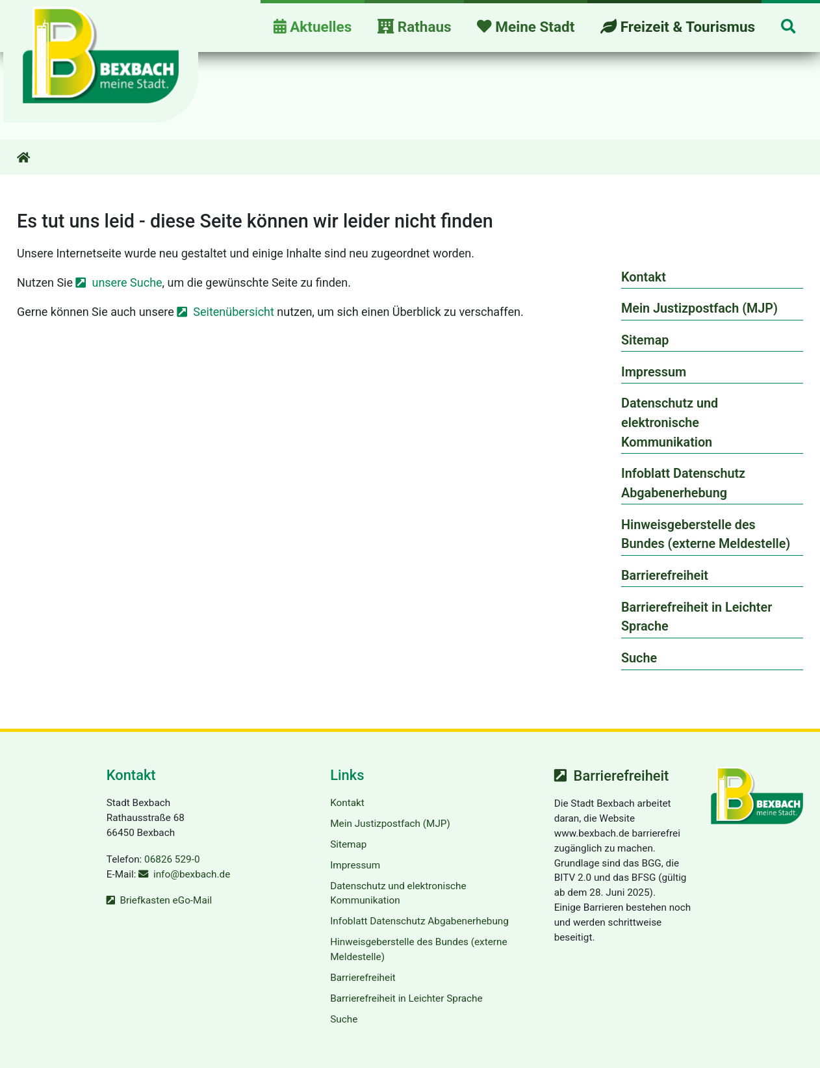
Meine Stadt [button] (525, 26)
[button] (788, 28)
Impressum (653, 372)
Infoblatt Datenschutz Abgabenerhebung (683, 483)
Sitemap (645, 340)
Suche (639, 658)
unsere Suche (127, 282)
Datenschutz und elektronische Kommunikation (669, 422)
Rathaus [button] (415, 26)
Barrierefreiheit (664, 575)
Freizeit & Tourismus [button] (677, 26)
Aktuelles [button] (313, 26)
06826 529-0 (171, 859)
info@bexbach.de (191, 874)
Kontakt (643, 277)
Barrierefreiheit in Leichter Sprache (696, 617)
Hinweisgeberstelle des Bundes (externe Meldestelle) (705, 534)
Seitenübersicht (233, 312)
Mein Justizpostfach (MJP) (699, 308)
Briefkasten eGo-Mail (166, 900)
